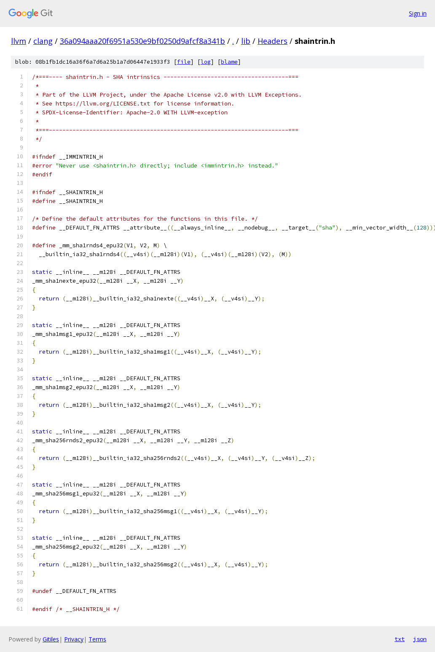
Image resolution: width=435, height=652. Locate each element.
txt (400, 639)
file (184, 61)
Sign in (418, 13)
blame (229, 61)
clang (43, 41)
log (206, 61)
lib (245, 41)
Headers (272, 41)
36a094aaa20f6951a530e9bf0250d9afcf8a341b (142, 41)
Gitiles (51, 639)
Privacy (73, 639)
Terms (97, 639)
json (420, 639)
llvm (18, 41)
